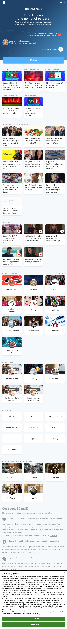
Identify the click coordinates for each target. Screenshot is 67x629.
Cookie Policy (36, 614)
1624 (3, 580)
